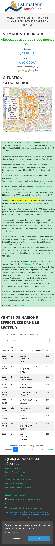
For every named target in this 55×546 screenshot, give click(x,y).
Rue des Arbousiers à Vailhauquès (18, 487)
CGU (7, 503)
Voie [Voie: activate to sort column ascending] (21, 350)
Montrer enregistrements (26, 334)
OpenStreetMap (46, 130)
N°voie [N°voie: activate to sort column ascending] (12, 349)
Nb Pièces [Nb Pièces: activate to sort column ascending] (38, 349)
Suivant (50, 449)
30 (42, 449)
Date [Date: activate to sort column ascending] (4, 350)
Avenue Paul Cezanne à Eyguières (18, 479)
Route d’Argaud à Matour (15, 472)
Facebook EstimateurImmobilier (23, 499)
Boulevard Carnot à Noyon (16, 476)
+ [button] (7, 90)
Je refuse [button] (16, 539)
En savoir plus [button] (11, 532)
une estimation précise (28, 203)
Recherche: (28, 340)
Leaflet (36, 130)
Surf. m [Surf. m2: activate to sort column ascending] (48, 349)
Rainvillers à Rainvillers (14, 468)
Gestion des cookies (15, 495)
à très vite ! (21, 305)
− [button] (7, 94)
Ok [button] (39, 539)
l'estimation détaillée (30, 264)
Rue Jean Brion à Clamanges (16, 483)
